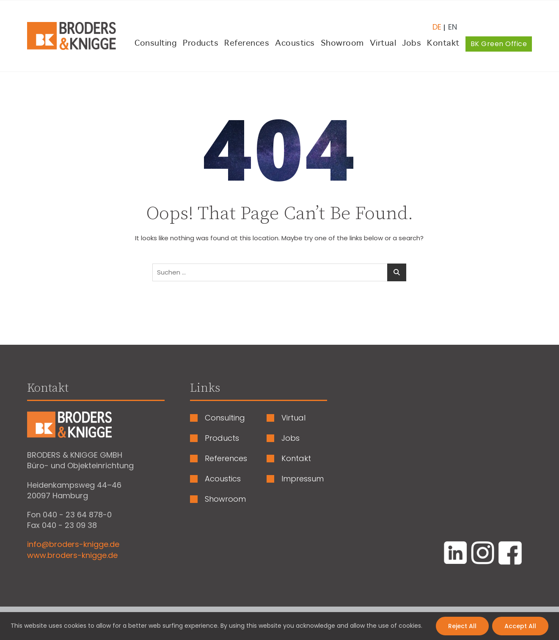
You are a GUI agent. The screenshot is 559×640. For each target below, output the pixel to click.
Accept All (520, 626)
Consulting (156, 43)
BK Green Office (499, 44)
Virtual (383, 43)
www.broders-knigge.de (72, 555)
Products (200, 43)
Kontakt (443, 43)
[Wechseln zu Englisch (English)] (449, 23)
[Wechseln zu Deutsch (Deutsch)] (436, 23)
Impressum (302, 479)
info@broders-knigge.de (73, 544)
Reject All (462, 626)
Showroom (342, 43)
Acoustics (295, 43)
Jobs (411, 43)
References (246, 43)
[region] (279, 626)
